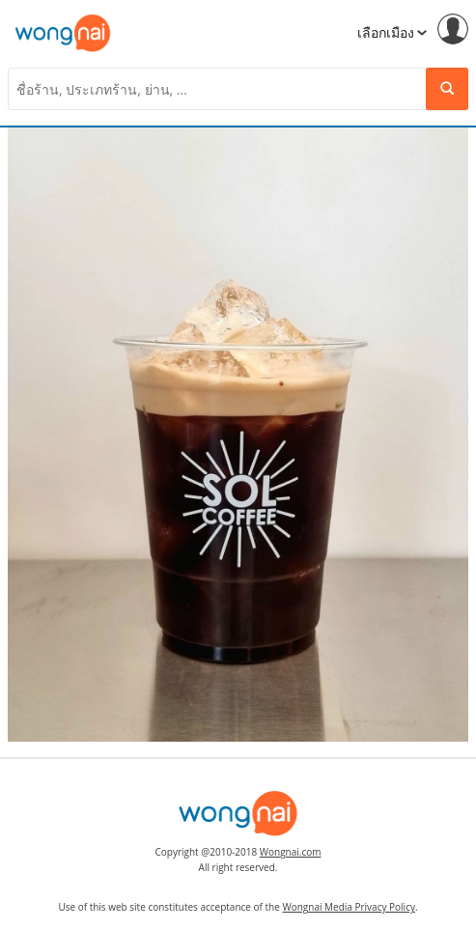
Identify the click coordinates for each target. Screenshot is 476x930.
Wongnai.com (291, 852)
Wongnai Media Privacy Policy (348, 907)
